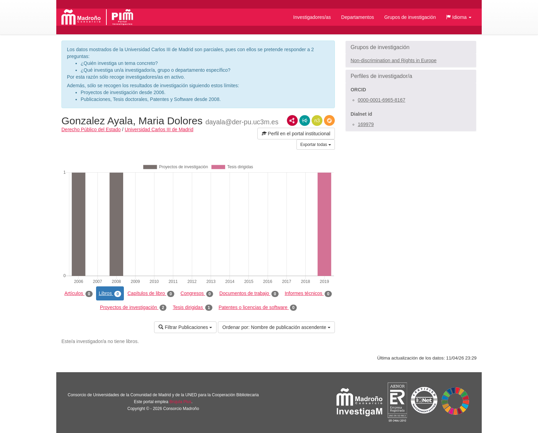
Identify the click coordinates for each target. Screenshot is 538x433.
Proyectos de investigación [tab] (133, 308)
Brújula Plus (180, 401)
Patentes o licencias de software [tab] (258, 308)
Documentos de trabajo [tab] (248, 293)
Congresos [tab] (196, 293)
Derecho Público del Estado (91, 129)
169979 (366, 124)
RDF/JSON (329, 120)
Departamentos (357, 17)
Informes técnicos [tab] (308, 293)
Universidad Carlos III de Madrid (159, 129)
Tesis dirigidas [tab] (192, 308)
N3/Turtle (317, 120)
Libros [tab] (110, 293)
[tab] (411, 47)
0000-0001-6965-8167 (382, 100)
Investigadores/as (312, 17)
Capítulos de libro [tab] (150, 293)
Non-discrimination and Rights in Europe (394, 60)
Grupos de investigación (410, 17)
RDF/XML (292, 120)
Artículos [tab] (79, 293)
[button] (459, 17)
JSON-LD (304, 120)
